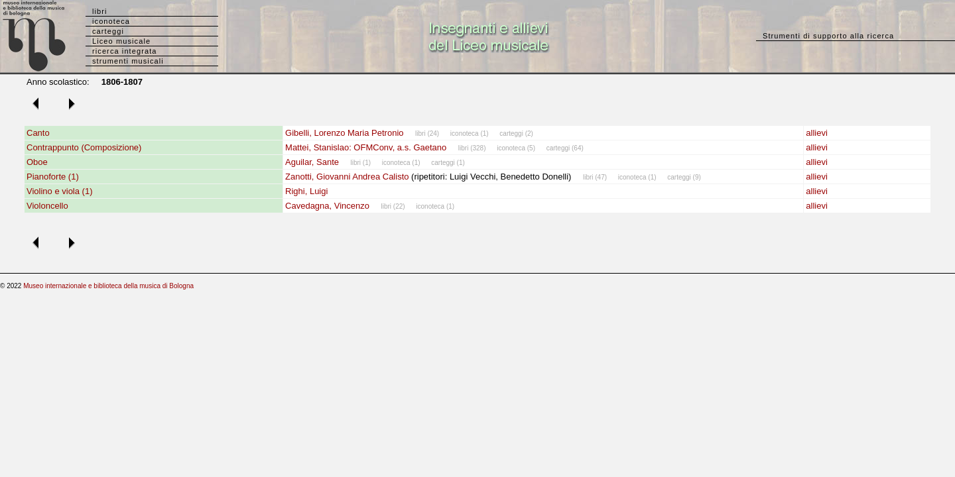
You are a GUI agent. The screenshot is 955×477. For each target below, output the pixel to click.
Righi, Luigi (306, 191)
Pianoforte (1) (53, 177)
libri (99, 11)
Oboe (37, 162)
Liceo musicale (121, 41)
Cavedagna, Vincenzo (327, 206)
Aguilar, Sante (312, 162)
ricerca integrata (124, 51)
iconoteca (111, 21)
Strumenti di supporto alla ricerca (828, 36)
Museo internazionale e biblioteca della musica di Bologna (108, 286)
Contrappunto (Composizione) (84, 147)
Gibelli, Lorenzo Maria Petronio (344, 133)
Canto (38, 133)
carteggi (108, 31)
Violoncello (47, 206)
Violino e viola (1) (59, 191)
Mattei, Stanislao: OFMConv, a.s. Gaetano (365, 147)
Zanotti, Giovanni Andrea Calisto (347, 177)
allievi (817, 133)
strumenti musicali (128, 61)
